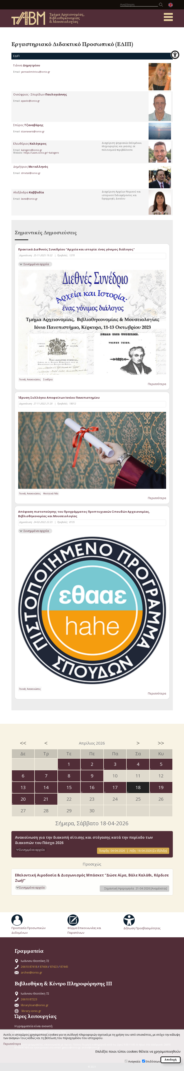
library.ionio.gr (31, 1011)
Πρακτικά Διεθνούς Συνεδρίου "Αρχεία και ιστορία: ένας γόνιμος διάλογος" (76, 249)
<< (23, 743)
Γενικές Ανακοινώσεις (30, 379)
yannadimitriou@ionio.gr (35, 71)
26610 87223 (29, 999)
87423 (54, 967)
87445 (64, 967)
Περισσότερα (157, 384)
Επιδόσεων (153, 1061)
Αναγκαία (134, 1061)
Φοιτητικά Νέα (50, 493)
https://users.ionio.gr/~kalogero (41, 152)
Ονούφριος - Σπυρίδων (40, 94)
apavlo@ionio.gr (30, 100)
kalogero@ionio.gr (31, 150)
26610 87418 (29, 967)
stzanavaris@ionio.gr (32, 131)
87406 (44, 967)
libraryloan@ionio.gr (34, 1005)
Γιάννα (26, 65)
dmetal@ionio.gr (30, 173)
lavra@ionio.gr (29, 198)
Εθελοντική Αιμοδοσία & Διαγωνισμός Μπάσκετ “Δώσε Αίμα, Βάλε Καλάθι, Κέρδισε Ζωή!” (92, 878)
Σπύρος (28, 125)
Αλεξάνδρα (28, 192)
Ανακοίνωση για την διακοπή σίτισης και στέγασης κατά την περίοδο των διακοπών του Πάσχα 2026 (84, 840)
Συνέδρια (48, 379)
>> (161, 743)
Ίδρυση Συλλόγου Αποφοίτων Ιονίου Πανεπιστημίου (59, 398)
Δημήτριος (30, 167)
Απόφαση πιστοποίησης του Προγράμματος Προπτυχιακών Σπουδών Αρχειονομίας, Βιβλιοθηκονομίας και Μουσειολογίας (84, 514)
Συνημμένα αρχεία (36, 264)
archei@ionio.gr (31, 972)
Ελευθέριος (30, 144)
